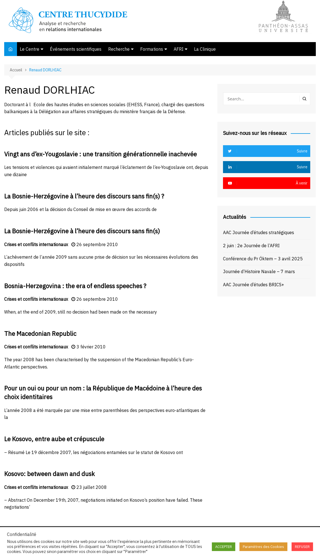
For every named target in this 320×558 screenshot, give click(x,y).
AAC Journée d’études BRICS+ (253, 284)
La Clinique (205, 49)
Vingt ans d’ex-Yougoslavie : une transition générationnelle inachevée (100, 154)
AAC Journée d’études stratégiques (258, 232)
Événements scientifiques (75, 49)
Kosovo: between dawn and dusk (49, 474)
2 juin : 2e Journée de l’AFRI (251, 245)
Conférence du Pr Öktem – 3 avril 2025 (263, 258)
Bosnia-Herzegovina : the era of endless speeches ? (75, 286)
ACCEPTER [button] (223, 546)
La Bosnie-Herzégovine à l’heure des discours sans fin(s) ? (84, 196)
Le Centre (29, 49)
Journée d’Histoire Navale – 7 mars (259, 271)
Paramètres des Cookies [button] (263, 546)
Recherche (119, 49)
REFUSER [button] (302, 546)
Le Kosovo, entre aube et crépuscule (54, 439)
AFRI (178, 49)
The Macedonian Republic (40, 333)
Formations (151, 49)
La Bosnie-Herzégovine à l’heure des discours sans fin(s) (82, 231)
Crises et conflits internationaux (36, 244)
